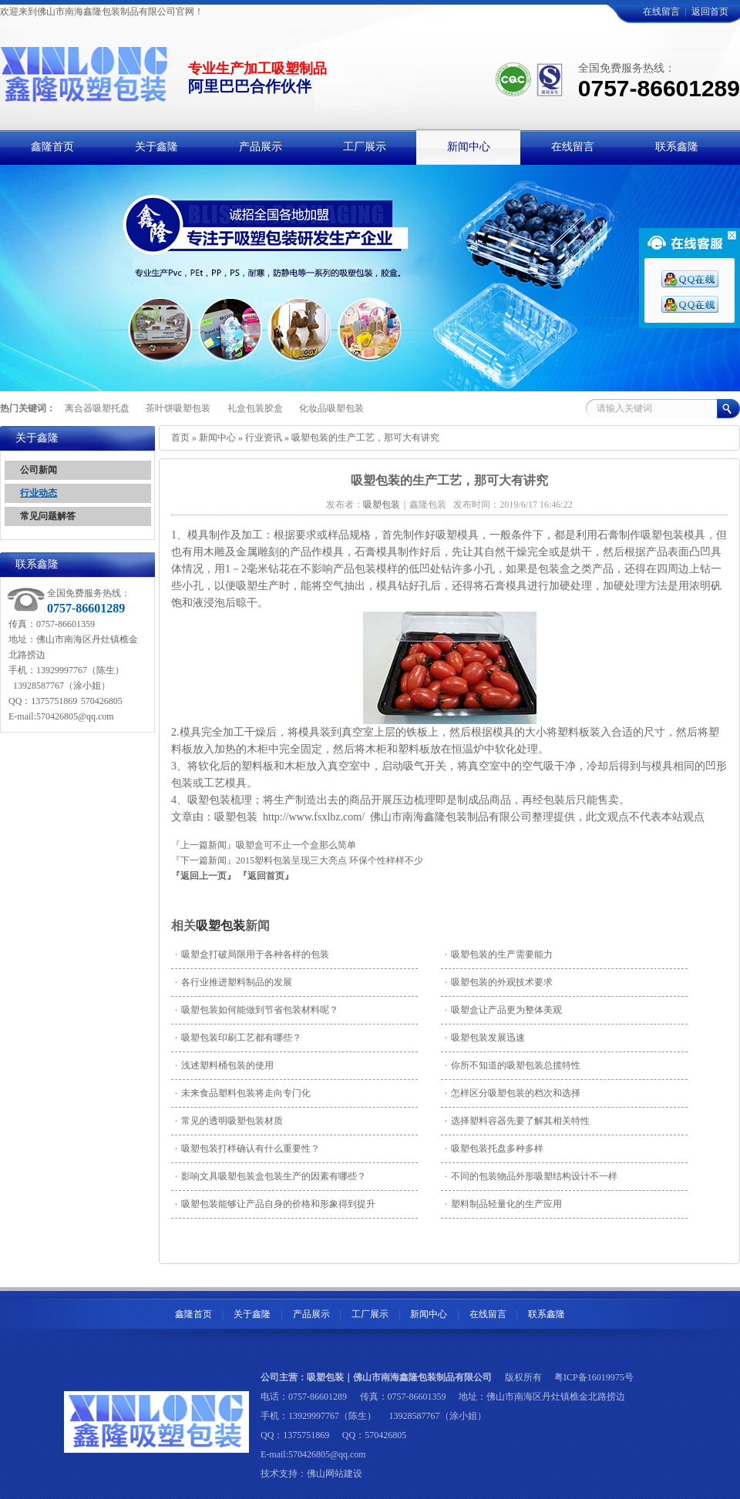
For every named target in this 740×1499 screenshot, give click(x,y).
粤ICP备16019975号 (594, 1377)
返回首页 (709, 11)
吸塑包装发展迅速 (485, 1037)
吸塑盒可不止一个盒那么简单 (296, 845)
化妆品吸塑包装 (331, 408)
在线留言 (661, 11)
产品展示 (311, 1314)
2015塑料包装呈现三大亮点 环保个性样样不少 (329, 860)
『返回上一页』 (203, 875)
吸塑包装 (220, 925)
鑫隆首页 (193, 1314)
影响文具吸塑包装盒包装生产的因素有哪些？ (270, 1176)
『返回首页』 (266, 875)
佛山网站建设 (334, 1473)
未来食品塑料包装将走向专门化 (243, 1093)
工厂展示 (370, 1314)
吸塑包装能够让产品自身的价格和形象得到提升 (275, 1204)
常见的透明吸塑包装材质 (229, 1120)
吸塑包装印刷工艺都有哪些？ (238, 1037)
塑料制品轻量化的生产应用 (503, 1204)
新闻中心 (217, 437)
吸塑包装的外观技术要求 (499, 982)
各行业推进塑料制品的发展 (233, 982)
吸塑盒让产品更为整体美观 (503, 1009)
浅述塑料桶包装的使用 (224, 1065)
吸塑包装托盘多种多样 (494, 1148)
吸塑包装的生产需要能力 (499, 954)
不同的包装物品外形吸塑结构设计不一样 (531, 1176)
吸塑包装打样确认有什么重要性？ (247, 1148)
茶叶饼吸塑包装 (178, 408)
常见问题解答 (48, 516)
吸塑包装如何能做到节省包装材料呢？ (256, 1009)
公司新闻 (38, 469)
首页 (180, 437)
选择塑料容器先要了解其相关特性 (517, 1120)
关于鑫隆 (252, 1314)
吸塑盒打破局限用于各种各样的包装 (252, 954)
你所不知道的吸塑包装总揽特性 (512, 1065)
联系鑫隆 (546, 1314)
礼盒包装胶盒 (255, 408)
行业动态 (38, 493)
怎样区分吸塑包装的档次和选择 (512, 1093)
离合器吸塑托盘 (97, 408)
